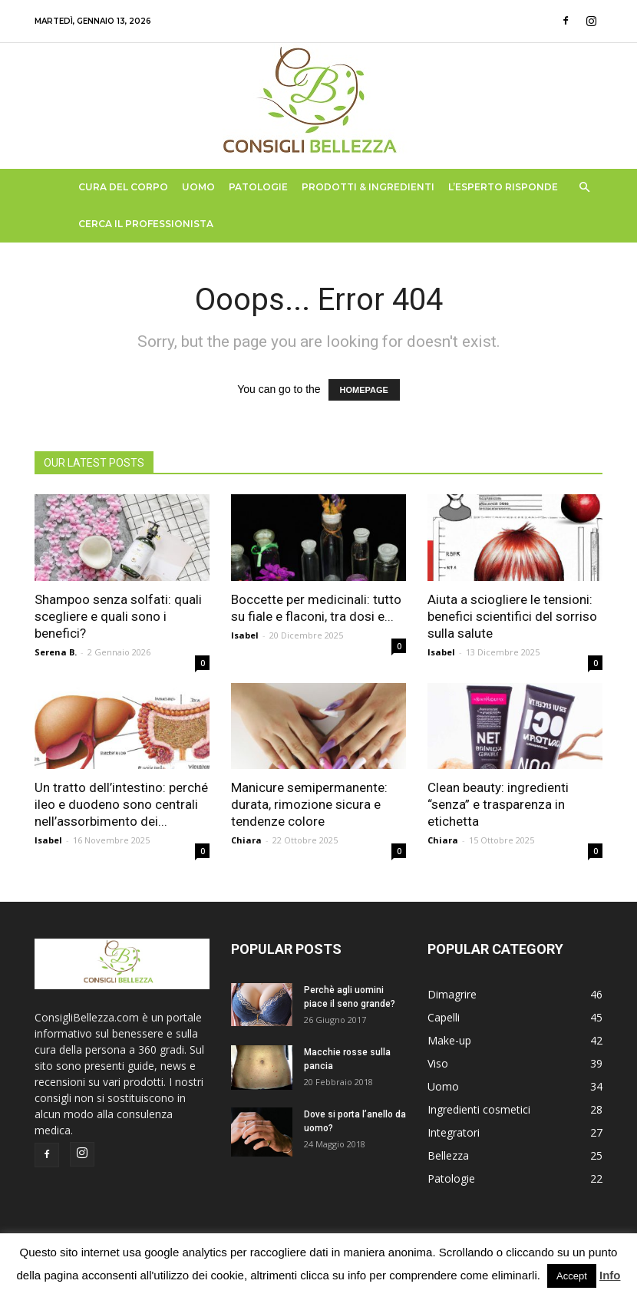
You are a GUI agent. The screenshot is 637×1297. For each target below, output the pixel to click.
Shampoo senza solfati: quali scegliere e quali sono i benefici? (118, 616)
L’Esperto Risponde (503, 187)
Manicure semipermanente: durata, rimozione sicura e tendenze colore (309, 804)
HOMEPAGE (364, 389)
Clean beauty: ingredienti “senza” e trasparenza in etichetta (498, 804)
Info (610, 1275)
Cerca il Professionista (145, 223)
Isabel (245, 635)
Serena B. (56, 652)
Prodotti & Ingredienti (368, 187)
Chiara (246, 840)
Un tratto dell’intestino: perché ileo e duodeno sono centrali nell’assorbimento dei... (121, 804)
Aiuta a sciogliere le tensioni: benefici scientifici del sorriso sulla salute (512, 616)
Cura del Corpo (123, 187)
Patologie (258, 187)
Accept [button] (571, 1276)
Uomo (198, 187)
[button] (584, 187)
